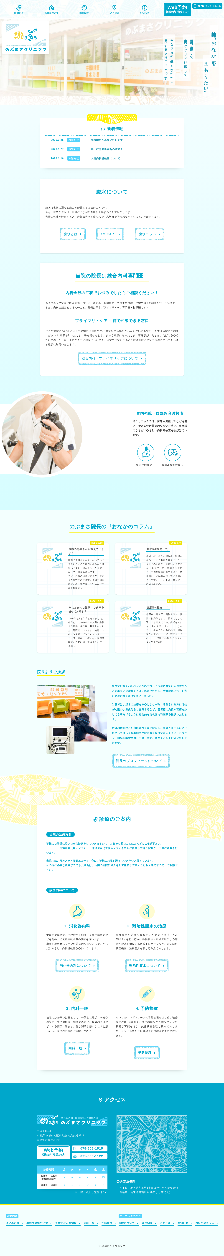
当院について (52, 13)
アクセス (114, 13)
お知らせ (145, 13)
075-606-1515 (209, 6)
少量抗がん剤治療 (66, 1223)
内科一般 (89, 1223)
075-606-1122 (91, 1156)
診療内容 (19, 13)
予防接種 (107, 1223)
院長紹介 (84, 13)
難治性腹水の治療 (37, 1223)
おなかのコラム (204, 1223)
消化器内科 (12, 1223)
